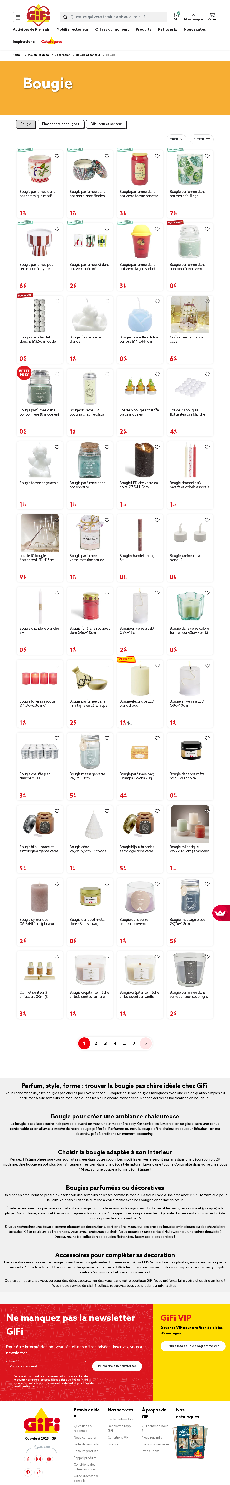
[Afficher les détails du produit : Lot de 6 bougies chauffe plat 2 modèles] (140, 387)
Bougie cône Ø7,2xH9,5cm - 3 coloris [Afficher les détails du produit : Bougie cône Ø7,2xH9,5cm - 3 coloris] (88, 849)
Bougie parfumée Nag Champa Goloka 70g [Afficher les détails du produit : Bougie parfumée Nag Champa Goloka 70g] (137, 776)
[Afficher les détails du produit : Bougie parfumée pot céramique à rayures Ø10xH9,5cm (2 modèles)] (40, 241)
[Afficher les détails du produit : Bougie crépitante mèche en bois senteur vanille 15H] (140, 969)
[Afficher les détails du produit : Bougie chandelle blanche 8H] (40, 605)
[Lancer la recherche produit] (65, 17)
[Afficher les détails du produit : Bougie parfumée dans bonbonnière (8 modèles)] (40, 387)
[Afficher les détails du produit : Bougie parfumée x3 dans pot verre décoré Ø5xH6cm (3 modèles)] (90, 241)
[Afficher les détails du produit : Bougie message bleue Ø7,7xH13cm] (190, 896)
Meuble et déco (38, 55)
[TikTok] (38, 1472)
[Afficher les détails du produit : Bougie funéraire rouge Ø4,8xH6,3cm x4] (40, 678)
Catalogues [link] (51, 42)
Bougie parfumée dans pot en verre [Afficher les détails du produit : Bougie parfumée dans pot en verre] (87, 485)
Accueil (17, 55)
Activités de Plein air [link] (31, 29)
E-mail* (13, 1361)
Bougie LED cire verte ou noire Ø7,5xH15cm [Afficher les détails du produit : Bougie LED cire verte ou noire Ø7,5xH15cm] (139, 485)
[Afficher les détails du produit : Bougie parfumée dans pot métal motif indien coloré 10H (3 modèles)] (90, 168)
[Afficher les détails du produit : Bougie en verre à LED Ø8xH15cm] (140, 605)
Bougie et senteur (87, 55)
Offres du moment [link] (112, 29)
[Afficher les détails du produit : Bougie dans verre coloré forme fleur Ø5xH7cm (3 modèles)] (190, 605)
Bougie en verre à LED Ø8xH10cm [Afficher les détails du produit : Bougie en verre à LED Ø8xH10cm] (187, 703)
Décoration (62, 55)
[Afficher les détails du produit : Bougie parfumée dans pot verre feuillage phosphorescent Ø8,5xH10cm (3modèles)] (190, 168)
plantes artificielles (115, 1267)
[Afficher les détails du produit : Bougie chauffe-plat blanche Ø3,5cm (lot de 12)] (40, 314)
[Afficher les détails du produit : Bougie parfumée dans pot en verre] (90, 460)
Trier (174, 139)
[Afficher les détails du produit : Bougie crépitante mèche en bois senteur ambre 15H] (90, 969)
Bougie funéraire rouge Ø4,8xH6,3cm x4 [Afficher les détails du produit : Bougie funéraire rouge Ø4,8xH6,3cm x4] (37, 703)
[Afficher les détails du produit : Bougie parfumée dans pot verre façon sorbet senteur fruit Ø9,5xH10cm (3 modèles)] (140, 241)
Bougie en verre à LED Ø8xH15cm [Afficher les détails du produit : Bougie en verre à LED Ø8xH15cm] (137, 630)
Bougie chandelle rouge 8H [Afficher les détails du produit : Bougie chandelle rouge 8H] (138, 558)
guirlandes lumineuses (108, 1262)
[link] (143, 35)
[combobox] (113, 17)
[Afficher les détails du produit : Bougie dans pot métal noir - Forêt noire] (190, 751)
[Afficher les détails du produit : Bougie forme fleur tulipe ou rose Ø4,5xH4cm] (140, 314)
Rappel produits (85, 1458)
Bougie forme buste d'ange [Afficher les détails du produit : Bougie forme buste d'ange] (85, 339)
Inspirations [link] (24, 42)
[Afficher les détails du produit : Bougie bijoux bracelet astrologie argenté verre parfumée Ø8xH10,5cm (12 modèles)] (40, 824)
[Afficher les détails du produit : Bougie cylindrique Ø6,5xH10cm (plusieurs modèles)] (40, 896)
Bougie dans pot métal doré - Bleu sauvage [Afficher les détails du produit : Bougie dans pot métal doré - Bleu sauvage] (87, 922)
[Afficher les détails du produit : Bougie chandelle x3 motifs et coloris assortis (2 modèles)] (190, 460)
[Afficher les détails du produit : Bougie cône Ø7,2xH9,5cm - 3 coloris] (90, 824)
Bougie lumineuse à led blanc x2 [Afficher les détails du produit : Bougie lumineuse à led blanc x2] (188, 558)
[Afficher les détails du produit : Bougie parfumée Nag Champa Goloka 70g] (140, 751)
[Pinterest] (28, 1472)
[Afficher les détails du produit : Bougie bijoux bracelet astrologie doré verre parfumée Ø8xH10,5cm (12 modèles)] (140, 824)
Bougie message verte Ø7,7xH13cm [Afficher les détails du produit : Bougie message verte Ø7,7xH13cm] (87, 776)
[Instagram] (38, 1459)
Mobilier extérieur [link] (72, 29)
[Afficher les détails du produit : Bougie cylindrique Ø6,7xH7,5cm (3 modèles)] (190, 824)
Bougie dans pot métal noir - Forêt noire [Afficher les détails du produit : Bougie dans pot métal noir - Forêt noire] (187, 776)
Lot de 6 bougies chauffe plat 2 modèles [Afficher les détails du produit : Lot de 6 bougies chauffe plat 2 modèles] (139, 412)
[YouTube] (49, 1459)
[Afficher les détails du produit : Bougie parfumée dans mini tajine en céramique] (90, 678)
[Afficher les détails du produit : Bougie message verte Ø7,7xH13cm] (90, 751)
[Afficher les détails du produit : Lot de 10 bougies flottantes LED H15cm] (40, 533)
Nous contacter (85, 1438)
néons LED (140, 1262)
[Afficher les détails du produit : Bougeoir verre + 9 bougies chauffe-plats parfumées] (90, 387)
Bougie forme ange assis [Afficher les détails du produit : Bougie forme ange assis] (38, 483)
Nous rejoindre (152, 1438)
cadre (84, 1272)
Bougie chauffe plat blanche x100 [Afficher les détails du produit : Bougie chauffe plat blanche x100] (34, 776)
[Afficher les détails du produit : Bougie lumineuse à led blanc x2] (190, 533)
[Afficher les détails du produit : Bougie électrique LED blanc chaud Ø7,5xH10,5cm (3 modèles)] (140, 678)
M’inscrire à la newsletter (117, 1366)
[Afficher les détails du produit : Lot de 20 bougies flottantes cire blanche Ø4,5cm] (190, 387)
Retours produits (86, 1451)
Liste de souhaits (86, 1444)
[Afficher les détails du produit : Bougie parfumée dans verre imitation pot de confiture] (90, 533)
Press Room (150, 1451)
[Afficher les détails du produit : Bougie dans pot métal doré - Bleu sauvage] (90, 896)
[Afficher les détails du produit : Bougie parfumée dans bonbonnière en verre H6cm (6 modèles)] (190, 241)
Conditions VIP (118, 1438)
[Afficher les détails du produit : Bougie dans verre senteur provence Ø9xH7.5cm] (140, 896)
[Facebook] (28, 1459)
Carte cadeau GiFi (120, 1419)
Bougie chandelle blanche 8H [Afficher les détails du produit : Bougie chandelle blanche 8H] (39, 630)
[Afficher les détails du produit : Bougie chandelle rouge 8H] (140, 533)
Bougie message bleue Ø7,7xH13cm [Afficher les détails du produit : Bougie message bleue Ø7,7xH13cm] (187, 922)
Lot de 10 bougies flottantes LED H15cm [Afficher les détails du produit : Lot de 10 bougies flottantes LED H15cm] (36, 558)
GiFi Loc (113, 1444)
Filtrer (201, 139)
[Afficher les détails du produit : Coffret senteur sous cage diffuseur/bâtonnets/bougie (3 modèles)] (190, 314)
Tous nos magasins (156, 1444)
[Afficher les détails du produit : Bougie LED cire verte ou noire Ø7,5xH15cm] (140, 460)
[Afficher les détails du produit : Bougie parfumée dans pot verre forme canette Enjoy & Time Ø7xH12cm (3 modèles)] (140, 168)
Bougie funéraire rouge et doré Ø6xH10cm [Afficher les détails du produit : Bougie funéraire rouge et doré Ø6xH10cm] (90, 630)
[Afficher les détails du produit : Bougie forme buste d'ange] (90, 314)
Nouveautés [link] (195, 29)
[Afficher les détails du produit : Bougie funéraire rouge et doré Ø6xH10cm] (90, 605)
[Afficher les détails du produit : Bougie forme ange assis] (40, 460)
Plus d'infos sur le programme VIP (193, 1346)
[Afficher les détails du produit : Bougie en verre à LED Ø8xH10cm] (190, 678)
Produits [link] (143, 29)
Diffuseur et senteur (106, 124)
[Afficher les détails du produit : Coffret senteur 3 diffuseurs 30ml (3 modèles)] (40, 969)
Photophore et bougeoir (60, 124)
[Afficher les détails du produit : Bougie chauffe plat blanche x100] (40, 751)
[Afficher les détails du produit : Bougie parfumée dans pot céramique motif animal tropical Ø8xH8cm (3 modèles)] (40, 168)
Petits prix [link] (167, 29)
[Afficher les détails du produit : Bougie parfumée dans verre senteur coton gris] (190, 969)
